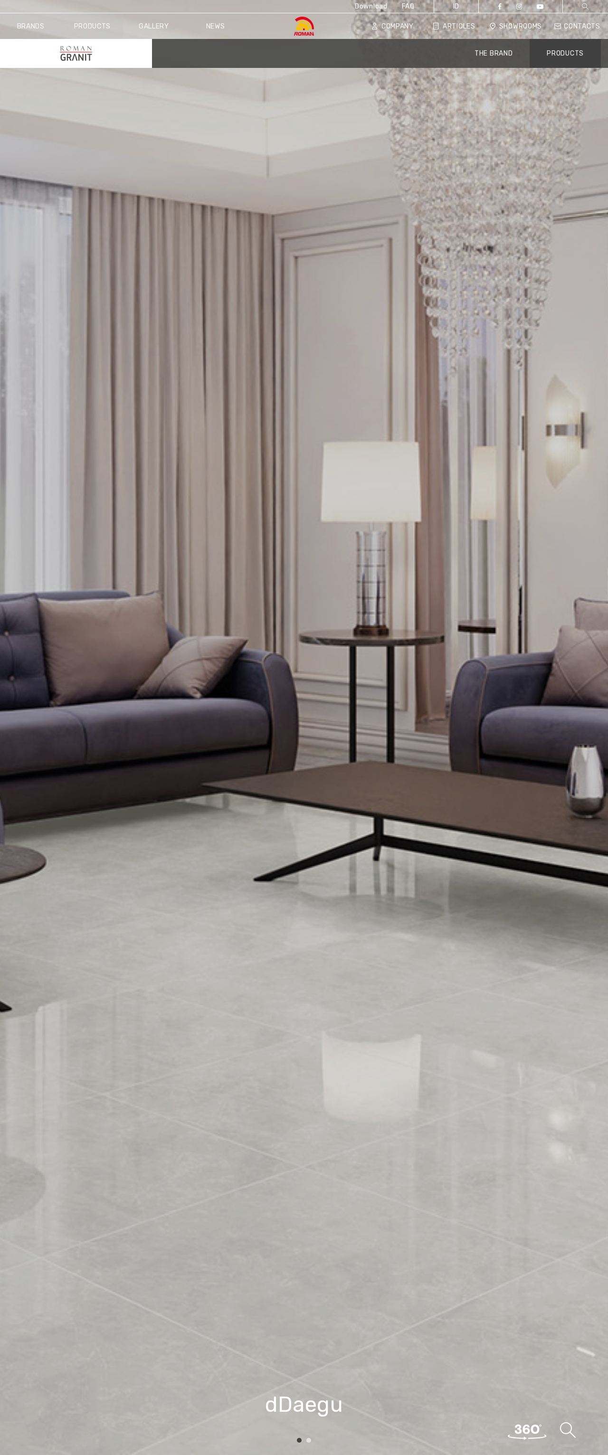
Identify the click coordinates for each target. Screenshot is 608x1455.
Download (371, 6)
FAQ (408, 6)
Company (392, 26)
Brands (31, 26)
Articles (454, 26)
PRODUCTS (565, 53)
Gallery (154, 26)
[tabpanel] (304, 727)
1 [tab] (299, 1441)
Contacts (577, 26)
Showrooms (515, 26)
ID (456, 6)
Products (92, 26)
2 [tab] (308, 1441)
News (215, 26)
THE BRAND (494, 53)
